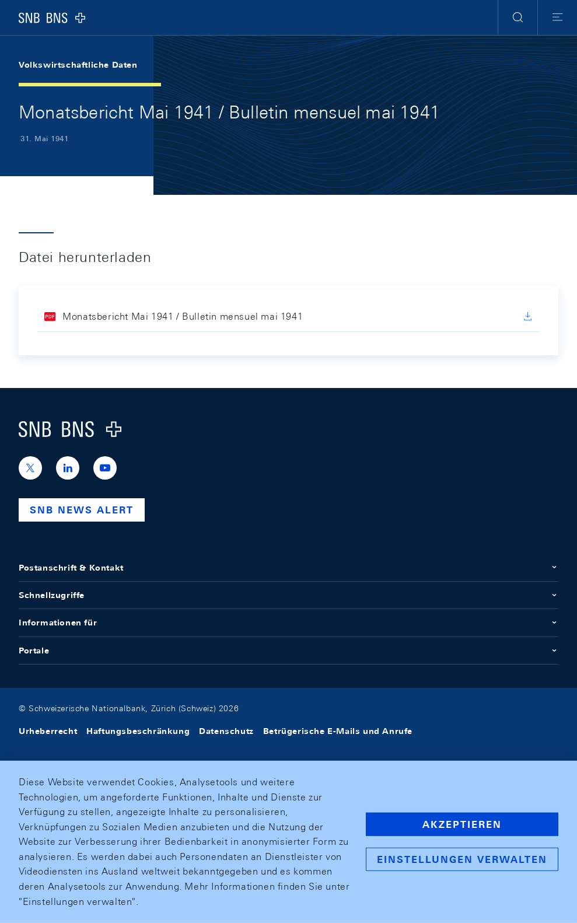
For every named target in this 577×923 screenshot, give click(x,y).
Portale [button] (288, 650)
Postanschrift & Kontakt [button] (288, 567)
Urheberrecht (48, 731)
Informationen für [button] (288, 622)
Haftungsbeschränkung (138, 731)
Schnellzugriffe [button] (288, 595)
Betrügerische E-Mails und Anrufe (337, 731)
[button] (517, 17)
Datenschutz (226, 731)
